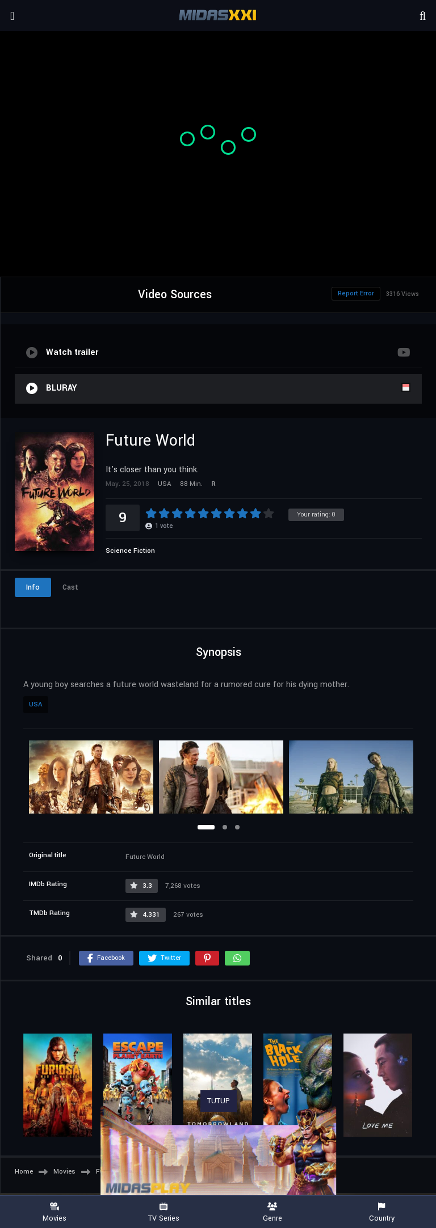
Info (33, 587)
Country (381, 1212)
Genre (272, 1212)
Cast (70, 587)
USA (36, 704)
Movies (54, 1212)
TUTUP (218, 1101)
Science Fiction (130, 550)
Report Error (356, 293)
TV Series (163, 1212)
